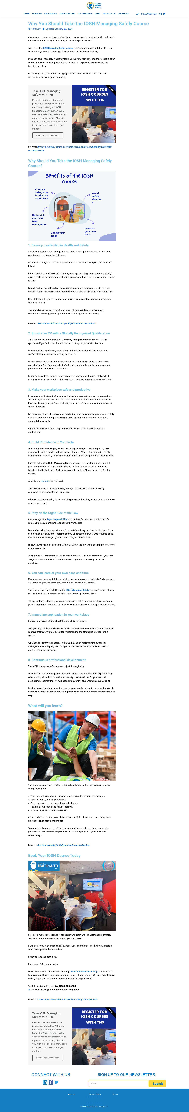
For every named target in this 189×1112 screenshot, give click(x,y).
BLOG (97, 14)
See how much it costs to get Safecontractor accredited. (67, 323)
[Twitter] (164, 14)
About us (71, 1094)
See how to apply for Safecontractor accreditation (64, 845)
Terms (115, 1094)
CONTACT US (109, 14)
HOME (27, 14)
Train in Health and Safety (84, 971)
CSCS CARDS (50, 14)
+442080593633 (146, 14)
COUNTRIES (123, 14)
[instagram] (159, 14)
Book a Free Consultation (47, 135)
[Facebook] (161, 14)
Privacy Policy (95, 1094)
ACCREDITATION (67, 14)
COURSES (37, 14)
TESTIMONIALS (85, 14)
